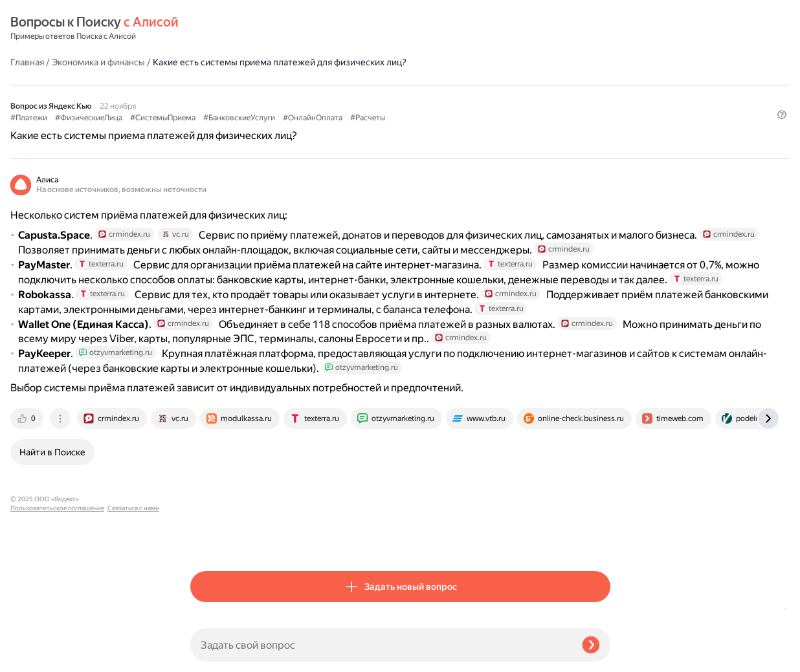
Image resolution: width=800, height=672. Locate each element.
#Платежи (208, 84)
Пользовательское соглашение (57, 647)
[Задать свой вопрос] (381, 645)
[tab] (207, 538)
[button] (602, 106)
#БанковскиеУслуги (419, 84)
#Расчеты (547, 84)
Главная (207, 28)
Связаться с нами (36, 656)
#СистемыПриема (342, 84)
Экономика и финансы (278, 28)
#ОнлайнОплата (492, 84)
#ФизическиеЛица (268, 84)
